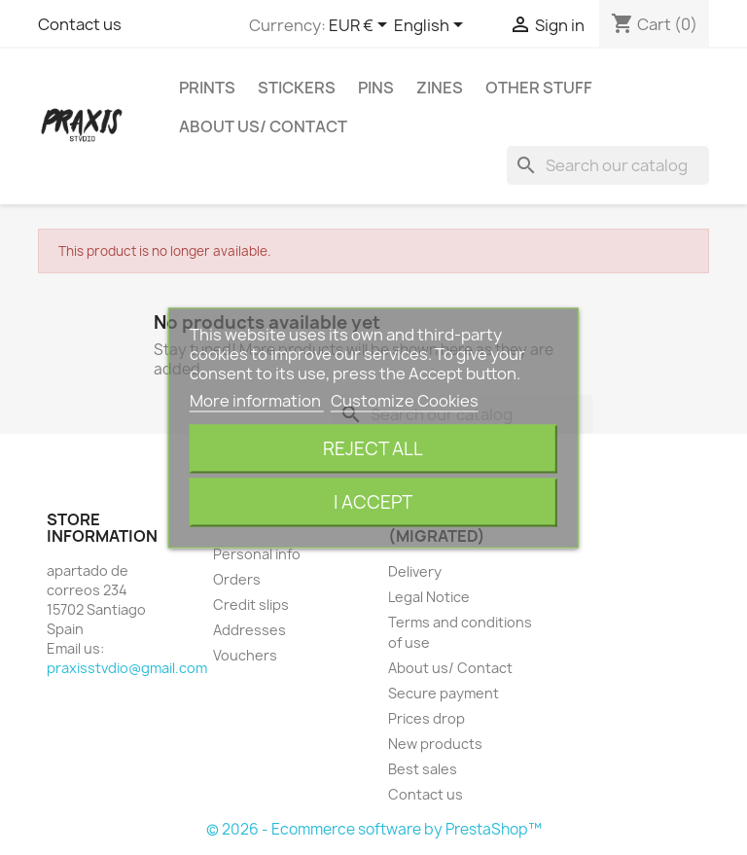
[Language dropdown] (432, 26)
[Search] (608, 165)
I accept (373, 501)
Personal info (257, 554)
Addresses (249, 630)
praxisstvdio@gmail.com (127, 668)
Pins (376, 87)
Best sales (422, 769)
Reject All (373, 448)
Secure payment (443, 693)
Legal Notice (429, 597)
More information (257, 399)
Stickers (297, 87)
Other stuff (538, 87)
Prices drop (426, 718)
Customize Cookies (405, 399)
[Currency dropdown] (361, 26)
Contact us (80, 24)
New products (435, 743)
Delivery (415, 571)
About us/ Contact (263, 126)
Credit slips (251, 604)
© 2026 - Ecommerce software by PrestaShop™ (374, 829)
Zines (439, 87)
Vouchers (245, 655)
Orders (237, 579)
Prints (207, 87)
